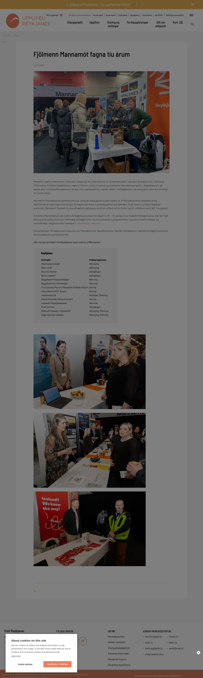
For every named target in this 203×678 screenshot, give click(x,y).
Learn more (15, 656)
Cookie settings (25, 664)
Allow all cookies (57, 664)
